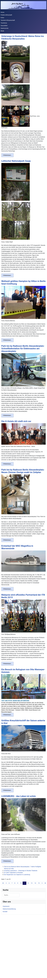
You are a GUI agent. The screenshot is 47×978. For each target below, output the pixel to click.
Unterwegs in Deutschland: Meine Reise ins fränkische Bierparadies (22, 37)
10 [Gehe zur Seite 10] (21, 883)
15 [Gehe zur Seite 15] (39, 883)
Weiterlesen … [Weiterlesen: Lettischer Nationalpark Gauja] (7, 275)
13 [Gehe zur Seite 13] (31, 883)
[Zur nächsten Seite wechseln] (42, 883)
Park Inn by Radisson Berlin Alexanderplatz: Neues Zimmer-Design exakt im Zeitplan (22, 471)
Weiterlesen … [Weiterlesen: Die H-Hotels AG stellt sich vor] (7, 464)
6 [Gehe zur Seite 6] (9, 883)
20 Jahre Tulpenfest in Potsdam (13, 872)
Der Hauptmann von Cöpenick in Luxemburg (17, 874)
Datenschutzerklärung (9, 909)
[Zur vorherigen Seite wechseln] (6, 883)
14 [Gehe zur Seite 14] (35, 883)
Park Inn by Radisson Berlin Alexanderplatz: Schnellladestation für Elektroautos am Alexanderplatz (22, 348)
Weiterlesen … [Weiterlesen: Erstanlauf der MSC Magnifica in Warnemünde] (7, 589)
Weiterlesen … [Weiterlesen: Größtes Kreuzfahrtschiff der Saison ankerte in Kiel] (7, 790)
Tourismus (4, 23)
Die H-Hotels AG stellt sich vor (16, 421)
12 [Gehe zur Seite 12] (28, 883)
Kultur (2, 17)
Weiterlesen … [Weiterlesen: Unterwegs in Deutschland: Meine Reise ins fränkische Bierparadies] (7, 155)
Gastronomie (4, 28)
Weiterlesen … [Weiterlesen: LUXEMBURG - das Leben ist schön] (7, 861)
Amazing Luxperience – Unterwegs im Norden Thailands (20, 870)
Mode (2, 31)
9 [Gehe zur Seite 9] (17, 883)
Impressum (6, 906)
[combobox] (11, 895)
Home (2, 12)
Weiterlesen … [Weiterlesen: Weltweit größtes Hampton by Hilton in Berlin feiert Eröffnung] (7, 340)
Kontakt (5, 911)
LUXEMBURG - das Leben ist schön (18, 796)
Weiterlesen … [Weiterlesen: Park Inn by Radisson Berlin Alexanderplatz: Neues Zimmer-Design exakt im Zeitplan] (7, 540)
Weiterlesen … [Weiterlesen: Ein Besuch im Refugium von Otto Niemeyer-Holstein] (7, 715)
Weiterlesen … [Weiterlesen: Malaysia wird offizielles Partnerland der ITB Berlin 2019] (7, 663)
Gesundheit (4, 25)
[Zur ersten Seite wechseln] (3, 883)
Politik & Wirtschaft (6, 15)
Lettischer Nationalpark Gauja (16, 161)
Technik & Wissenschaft (8, 20)
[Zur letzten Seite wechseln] (45, 883)
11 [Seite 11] (24, 883)
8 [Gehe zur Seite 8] (14, 883)
